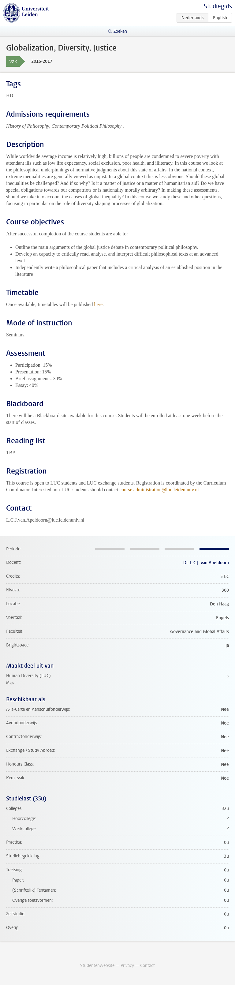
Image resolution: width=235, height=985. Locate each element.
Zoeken (120, 31)
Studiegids (218, 6)
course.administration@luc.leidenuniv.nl (159, 489)
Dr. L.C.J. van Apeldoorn (206, 563)
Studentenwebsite (97, 965)
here (98, 304)
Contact (147, 965)
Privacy (127, 965)
